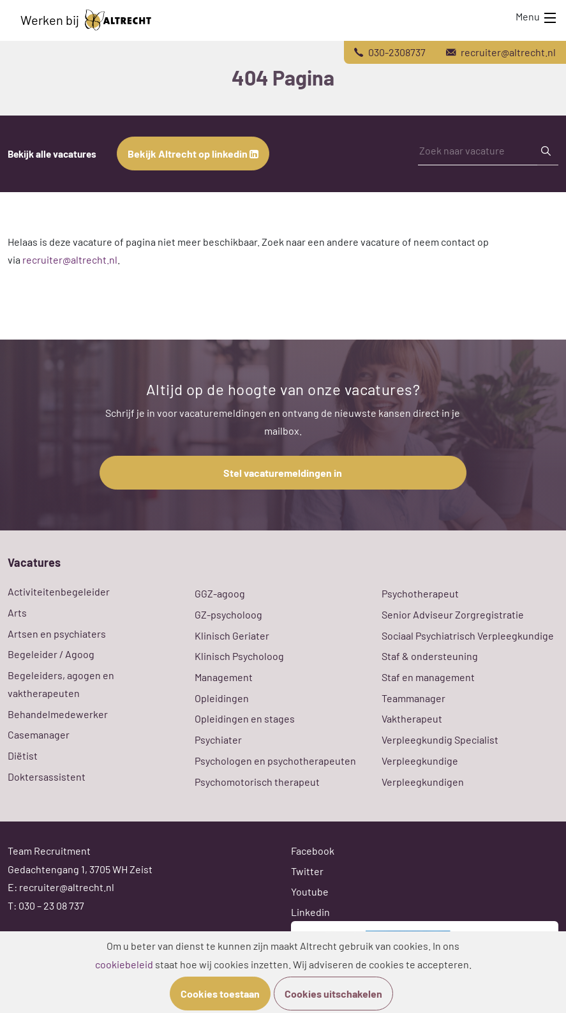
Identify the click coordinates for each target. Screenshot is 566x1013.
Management (224, 677)
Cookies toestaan (220, 993)
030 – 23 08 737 (51, 905)
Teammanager (413, 698)
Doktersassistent (47, 776)
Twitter (307, 871)
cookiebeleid (124, 964)
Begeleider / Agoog (51, 654)
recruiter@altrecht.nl (69, 259)
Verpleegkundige (420, 760)
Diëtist (23, 755)
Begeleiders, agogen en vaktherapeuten (61, 684)
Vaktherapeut (412, 718)
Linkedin (310, 912)
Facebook (312, 850)
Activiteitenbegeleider (59, 591)
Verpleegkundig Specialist (440, 739)
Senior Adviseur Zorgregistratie (453, 614)
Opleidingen (222, 698)
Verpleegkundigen (423, 782)
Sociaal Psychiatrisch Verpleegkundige (468, 635)
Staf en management (428, 677)
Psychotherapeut (420, 593)
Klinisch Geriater (232, 635)
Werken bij (85, 20)
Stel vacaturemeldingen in (282, 473)
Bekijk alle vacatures (52, 154)
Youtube (310, 891)
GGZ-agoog (220, 593)
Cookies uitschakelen (333, 993)
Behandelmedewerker (58, 714)
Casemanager (39, 734)
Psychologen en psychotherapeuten (275, 760)
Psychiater (218, 739)
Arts (17, 612)
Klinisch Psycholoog (239, 656)
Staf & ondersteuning (430, 656)
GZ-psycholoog (228, 614)
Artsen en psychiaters (57, 633)
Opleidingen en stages (245, 718)
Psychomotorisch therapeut (257, 782)
